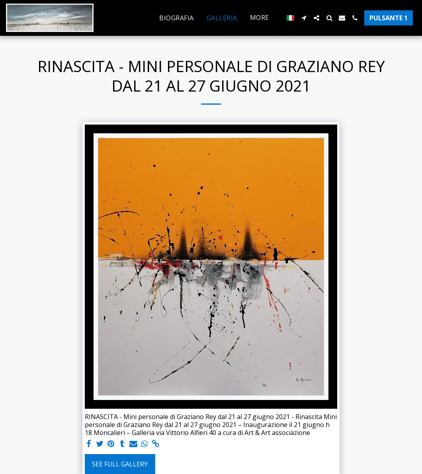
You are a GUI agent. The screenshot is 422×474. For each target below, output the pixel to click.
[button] (304, 18)
